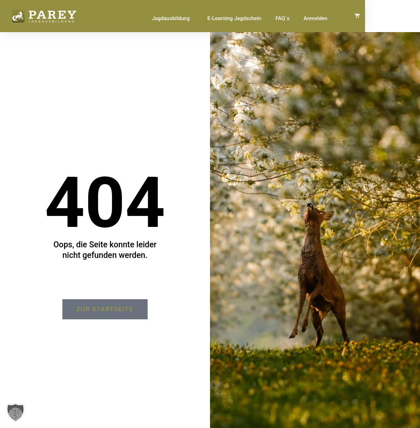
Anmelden (365, 18)
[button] (15, 412)
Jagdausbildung (222, 18)
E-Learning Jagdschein (284, 18)
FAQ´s (332, 18)
